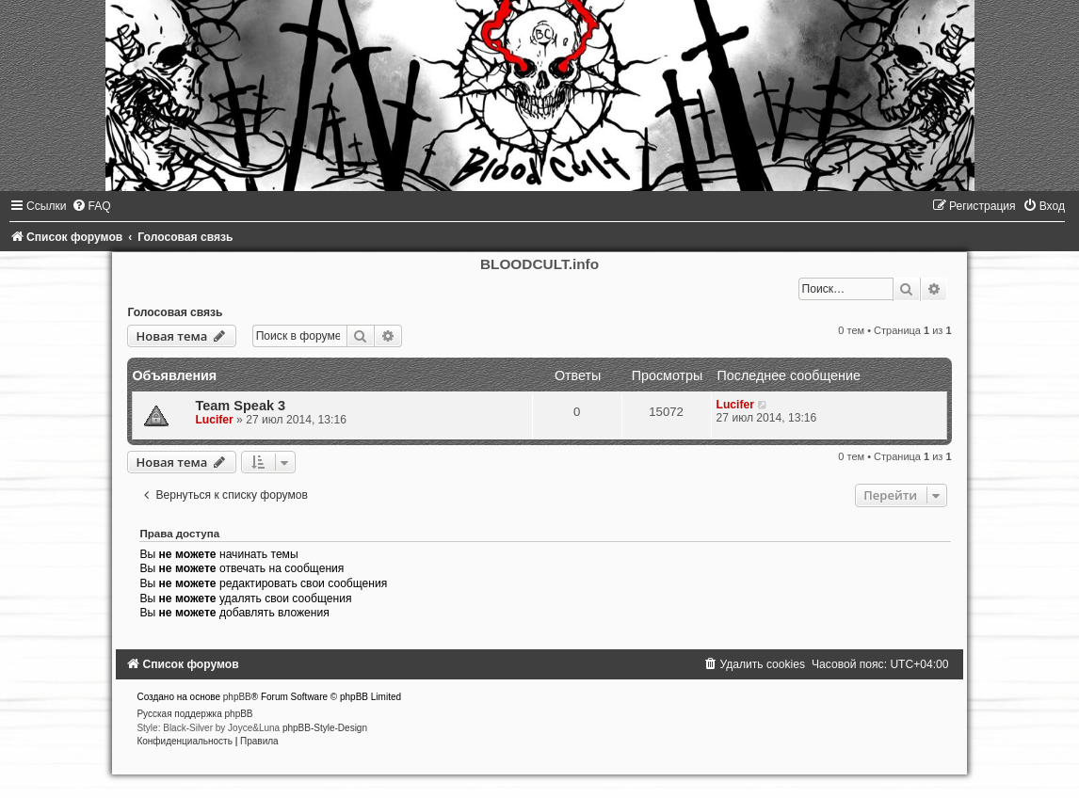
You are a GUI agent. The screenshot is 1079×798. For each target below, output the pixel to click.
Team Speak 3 (240, 405)
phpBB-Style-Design (324, 728)
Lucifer (214, 419)
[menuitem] (91, 206)
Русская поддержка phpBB (194, 714)
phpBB (237, 697)
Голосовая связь (174, 312)
